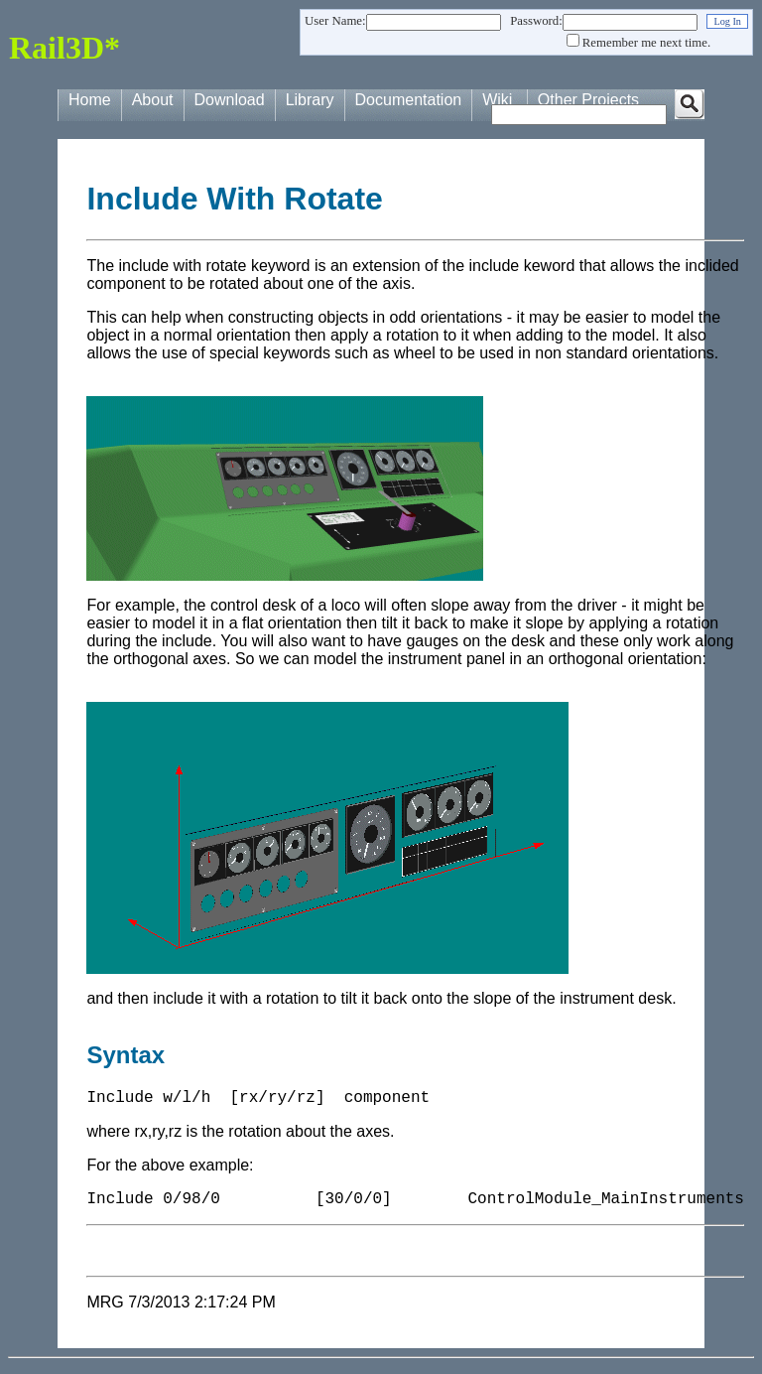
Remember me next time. (646, 43)
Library (310, 99)
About (153, 99)
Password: (536, 21)
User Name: (335, 21)
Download (229, 99)
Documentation (408, 99)
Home (89, 99)
